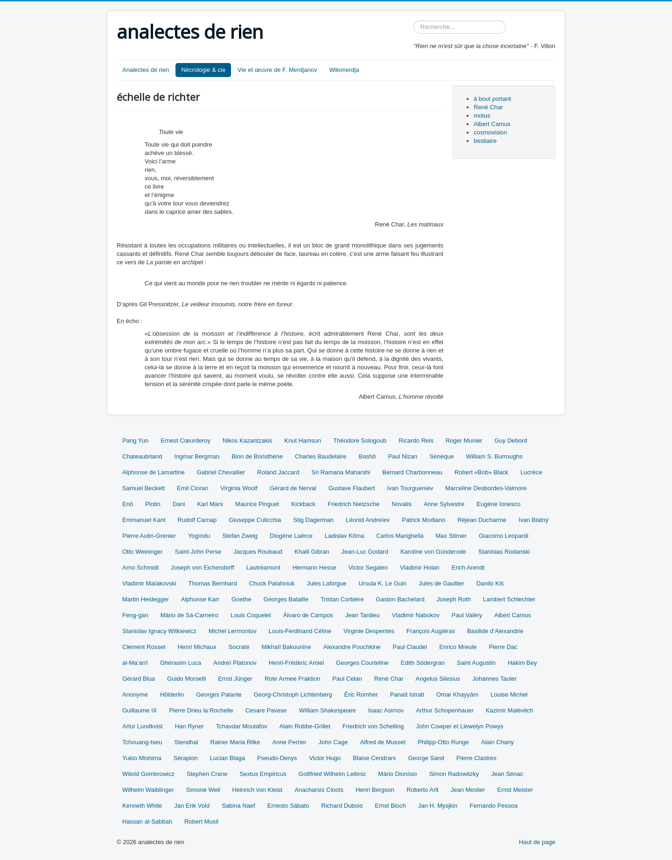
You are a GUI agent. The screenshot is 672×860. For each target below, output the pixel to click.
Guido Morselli (186, 678)
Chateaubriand (142, 456)
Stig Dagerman (313, 519)
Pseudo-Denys (277, 757)
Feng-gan (135, 615)
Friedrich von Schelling (373, 726)
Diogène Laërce (291, 535)
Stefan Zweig (240, 535)
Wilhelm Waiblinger (148, 789)
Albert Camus (492, 123)
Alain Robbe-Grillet (305, 726)
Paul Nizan (402, 456)
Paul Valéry (467, 615)
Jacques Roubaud (257, 551)
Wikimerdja (344, 69)
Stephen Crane (207, 773)
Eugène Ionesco (498, 504)
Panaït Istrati (407, 694)
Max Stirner (451, 535)
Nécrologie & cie (203, 69)
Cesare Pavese (266, 710)
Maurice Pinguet (257, 504)
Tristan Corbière (342, 599)
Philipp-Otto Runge (443, 742)
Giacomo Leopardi (503, 535)
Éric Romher (361, 694)
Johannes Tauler (494, 678)
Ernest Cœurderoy (185, 440)
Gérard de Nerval (293, 488)
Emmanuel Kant (144, 519)
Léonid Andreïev (368, 519)
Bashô (367, 456)
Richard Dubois (342, 805)
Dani (179, 504)
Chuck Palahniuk (272, 583)
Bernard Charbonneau (412, 472)
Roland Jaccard (278, 472)
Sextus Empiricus (262, 773)
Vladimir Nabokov (416, 615)
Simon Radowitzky (454, 773)
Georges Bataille (286, 599)
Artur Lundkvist (142, 726)
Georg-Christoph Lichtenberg (293, 694)
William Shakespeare (327, 710)
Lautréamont (263, 567)
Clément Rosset (143, 646)
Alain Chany (497, 742)
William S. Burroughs (494, 456)
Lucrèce (531, 472)
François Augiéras (430, 630)
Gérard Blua (138, 678)
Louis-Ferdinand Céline (300, 630)
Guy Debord (510, 440)
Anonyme (135, 694)
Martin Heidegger (145, 599)
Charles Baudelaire (321, 456)
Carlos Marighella (399, 535)
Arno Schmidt (140, 567)
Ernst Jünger (235, 678)
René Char (488, 107)
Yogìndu (199, 535)
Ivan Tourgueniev (410, 488)
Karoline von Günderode (433, 551)
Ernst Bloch (390, 805)
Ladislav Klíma (344, 535)
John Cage (333, 742)
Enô (127, 504)
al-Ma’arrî (135, 662)
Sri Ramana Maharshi (340, 472)
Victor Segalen (368, 567)
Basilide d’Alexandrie (495, 630)
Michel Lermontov (233, 630)
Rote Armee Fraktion (292, 678)
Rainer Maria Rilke (235, 742)
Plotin (153, 504)
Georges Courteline (362, 662)
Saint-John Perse (198, 551)
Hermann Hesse (314, 567)
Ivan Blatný (533, 519)
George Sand (426, 757)
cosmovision (490, 132)
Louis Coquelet (251, 615)
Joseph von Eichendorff (202, 567)
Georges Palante (219, 694)
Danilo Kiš (490, 583)
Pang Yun (135, 440)
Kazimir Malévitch (509, 710)
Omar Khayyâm (457, 694)
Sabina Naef (238, 805)
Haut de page (537, 842)
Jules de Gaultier (441, 583)
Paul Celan (347, 678)
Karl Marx (210, 504)
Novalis (402, 504)
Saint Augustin (476, 662)
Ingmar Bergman (196, 456)
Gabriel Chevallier (221, 472)
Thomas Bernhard (213, 583)
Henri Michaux (196, 646)
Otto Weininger (142, 551)
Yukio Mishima (141, 757)
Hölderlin (172, 694)
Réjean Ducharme (481, 519)
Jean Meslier (468, 789)
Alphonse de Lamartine (153, 472)
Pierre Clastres (476, 757)
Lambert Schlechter (509, 599)
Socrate (239, 646)
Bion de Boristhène (257, 456)
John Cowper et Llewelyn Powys (459, 726)
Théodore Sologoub (359, 440)
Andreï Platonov (235, 662)
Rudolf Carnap (197, 519)
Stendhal (186, 742)
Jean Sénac (507, 773)
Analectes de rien (145, 69)
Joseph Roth (454, 599)
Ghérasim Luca (180, 662)
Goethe (241, 599)
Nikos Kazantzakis (247, 440)
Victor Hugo (325, 757)
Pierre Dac (503, 646)
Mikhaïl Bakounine (286, 646)
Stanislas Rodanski (504, 551)
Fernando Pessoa (493, 805)
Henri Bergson (375, 789)
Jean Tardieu (362, 615)
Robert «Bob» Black (482, 472)
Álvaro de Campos (308, 615)
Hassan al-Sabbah (147, 821)
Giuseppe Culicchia (255, 519)
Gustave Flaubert (352, 488)
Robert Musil (201, 821)
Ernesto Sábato (288, 805)
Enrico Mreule (457, 646)
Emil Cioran (192, 488)
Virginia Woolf (239, 488)
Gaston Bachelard (400, 599)
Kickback (303, 504)
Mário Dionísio (397, 773)
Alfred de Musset (383, 742)
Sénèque (441, 456)
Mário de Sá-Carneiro (189, 615)
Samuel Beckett (143, 488)
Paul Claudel (409, 646)
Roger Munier (464, 440)
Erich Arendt (468, 567)
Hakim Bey (522, 662)
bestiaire (485, 140)
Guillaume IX (139, 710)
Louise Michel (509, 694)
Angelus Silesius (438, 678)
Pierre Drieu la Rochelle (201, 710)
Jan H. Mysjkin (438, 805)
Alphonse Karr (200, 599)
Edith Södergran (423, 662)
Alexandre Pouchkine (352, 646)
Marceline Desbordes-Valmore (486, 488)
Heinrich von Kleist (257, 789)
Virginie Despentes (368, 630)
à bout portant (492, 98)
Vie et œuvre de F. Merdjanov (277, 69)
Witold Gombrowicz (148, 773)
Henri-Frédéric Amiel (296, 662)
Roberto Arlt (422, 789)
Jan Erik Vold (192, 805)
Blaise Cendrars (374, 757)
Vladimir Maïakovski (149, 583)
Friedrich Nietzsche (353, 504)
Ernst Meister (515, 789)
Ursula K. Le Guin (383, 583)
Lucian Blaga (227, 757)
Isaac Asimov (386, 710)
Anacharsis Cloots (318, 789)
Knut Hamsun (302, 440)
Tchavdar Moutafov (241, 726)
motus (482, 115)
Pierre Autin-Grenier (149, 535)
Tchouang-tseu (142, 742)
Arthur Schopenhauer (445, 710)
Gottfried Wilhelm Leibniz (332, 773)
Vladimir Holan (420, 567)
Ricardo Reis (416, 440)
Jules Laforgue (326, 583)
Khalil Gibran (311, 551)
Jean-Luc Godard (364, 551)
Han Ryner (189, 726)
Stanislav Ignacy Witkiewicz (159, 630)
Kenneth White (142, 805)
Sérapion (186, 757)
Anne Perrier (290, 742)
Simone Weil (203, 789)
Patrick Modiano (423, 519)
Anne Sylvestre (444, 504)
